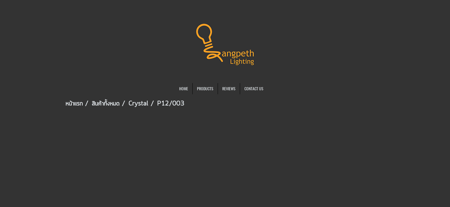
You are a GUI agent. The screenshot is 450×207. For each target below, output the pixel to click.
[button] (273, 89)
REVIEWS (228, 88)
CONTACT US (253, 88)
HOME (183, 88)
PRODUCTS (205, 88)
